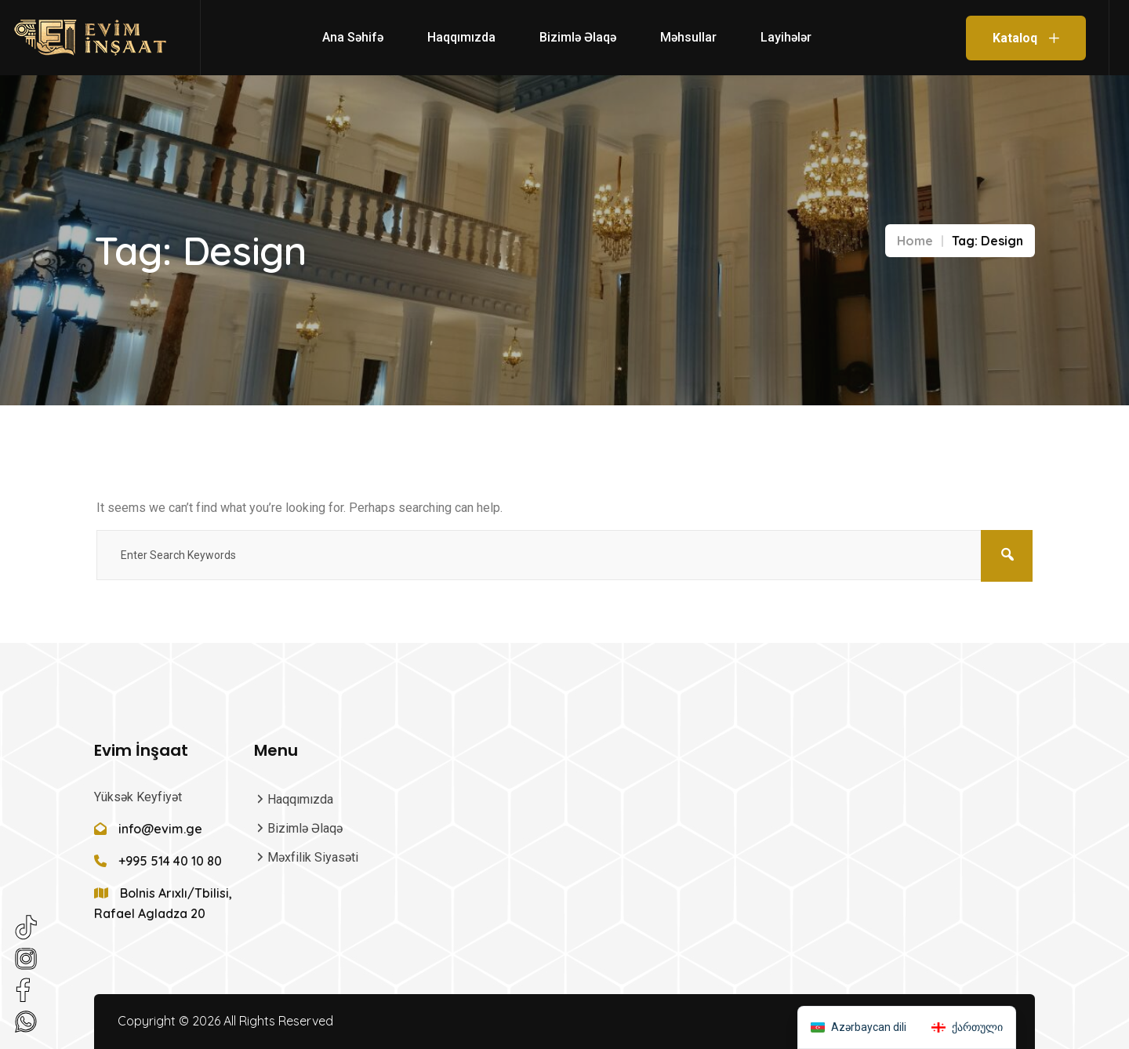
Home (915, 241)
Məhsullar (688, 37)
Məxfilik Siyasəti (312, 857)
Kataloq (1026, 38)
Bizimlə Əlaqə (577, 37)
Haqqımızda (461, 37)
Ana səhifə (352, 37)
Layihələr (786, 37)
